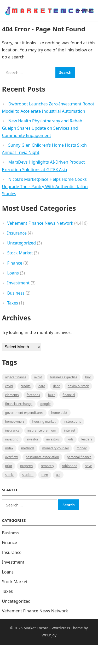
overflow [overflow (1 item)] (11, 457)
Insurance (17, 233)
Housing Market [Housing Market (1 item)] (44, 421)
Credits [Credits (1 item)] (26, 386)
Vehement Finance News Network (40, 223)
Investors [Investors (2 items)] (53, 439)
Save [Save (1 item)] (88, 466)
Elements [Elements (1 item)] (12, 395)
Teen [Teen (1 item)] (44, 475)
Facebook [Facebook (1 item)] (33, 395)
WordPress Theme (67, 627)
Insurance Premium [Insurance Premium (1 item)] (41, 430)
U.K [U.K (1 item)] (58, 475)
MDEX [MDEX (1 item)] (9, 448)
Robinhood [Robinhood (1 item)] (69, 466)
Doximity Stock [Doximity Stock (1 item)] (78, 386)
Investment (18, 283)
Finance (14, 263)
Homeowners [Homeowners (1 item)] (14, 421)
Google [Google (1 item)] (45, 404)
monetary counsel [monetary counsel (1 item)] (55, 448)
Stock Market (20, 253)
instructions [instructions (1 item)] (72, 421)
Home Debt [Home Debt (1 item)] (59, 412)
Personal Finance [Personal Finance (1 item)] (79, 457)
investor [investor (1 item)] (32, 439)
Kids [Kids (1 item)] (70, 439)
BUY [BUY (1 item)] (88, 377)
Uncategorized (21, 243)
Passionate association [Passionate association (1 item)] (42, 457)
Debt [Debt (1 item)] (56, 386)
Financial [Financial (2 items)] (68, 395)
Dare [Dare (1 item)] (41, 386)
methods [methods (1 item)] (27, 448)
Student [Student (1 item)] (27, 475)
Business (15, 293)
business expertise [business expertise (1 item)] (63, 377)
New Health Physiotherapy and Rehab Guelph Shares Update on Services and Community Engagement (42, 128)
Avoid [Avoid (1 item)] (38, 377)
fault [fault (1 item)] (51, 395)
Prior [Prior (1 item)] (8, 466)
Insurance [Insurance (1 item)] (12, 430)
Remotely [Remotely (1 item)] (47, 466)
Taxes (12, 303)
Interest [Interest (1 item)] (69, 430)
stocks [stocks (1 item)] (9, 475)
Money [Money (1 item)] (82, 448)
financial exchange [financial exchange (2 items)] (18, 404)
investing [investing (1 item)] (11, 439)
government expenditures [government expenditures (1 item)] (24, 412)
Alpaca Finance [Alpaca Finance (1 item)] (15, 377)
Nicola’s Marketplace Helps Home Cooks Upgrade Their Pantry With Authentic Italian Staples (45, 186)
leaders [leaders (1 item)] (86, 439)
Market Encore (36, 627)
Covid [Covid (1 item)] (9, 386)
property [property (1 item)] (26, 466)
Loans (13, 273)
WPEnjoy (49, 634)
